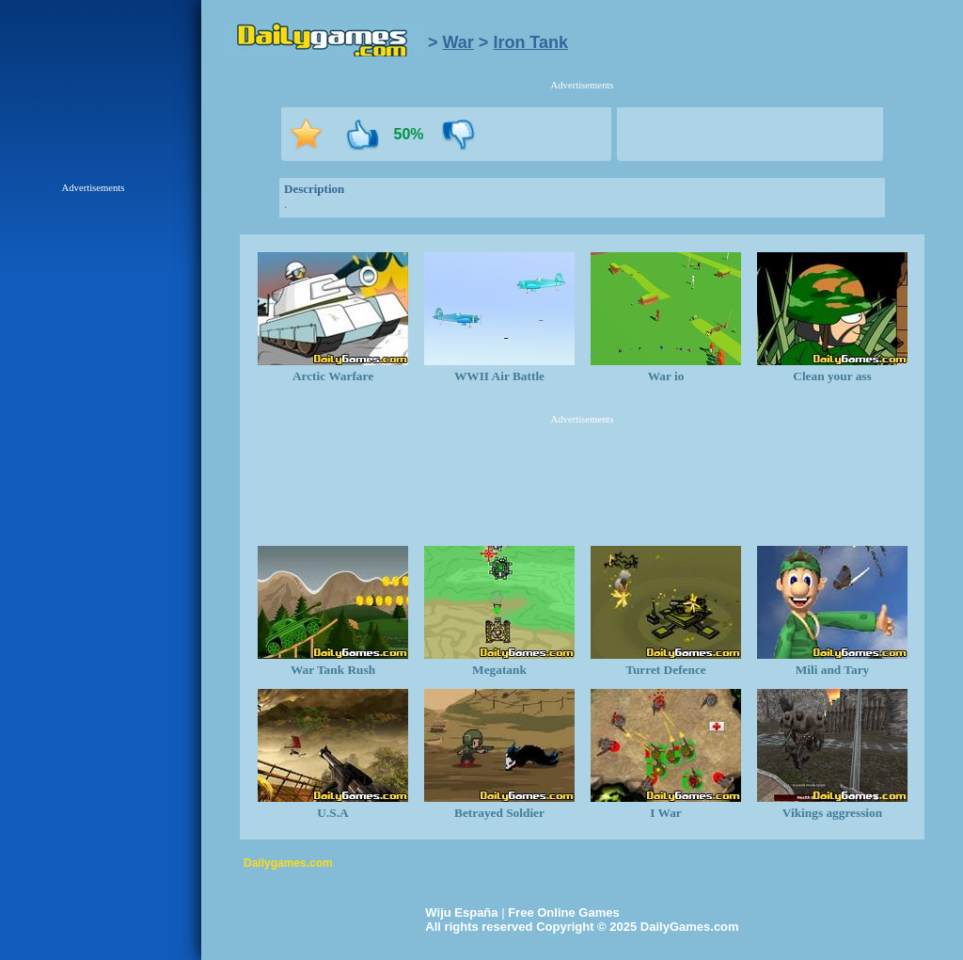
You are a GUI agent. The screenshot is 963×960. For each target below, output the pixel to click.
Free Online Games (564, 912)
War (458, 42)
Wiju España (461, 912)
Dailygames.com (288, 863)
